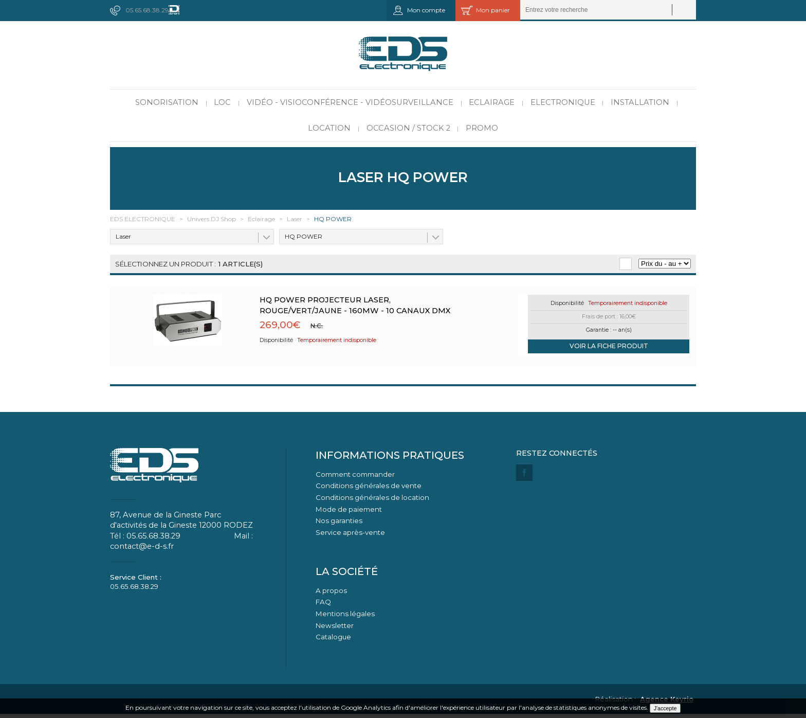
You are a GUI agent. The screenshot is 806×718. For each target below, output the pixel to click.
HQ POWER (303, 236)
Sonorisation (166, 102)
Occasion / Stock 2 (408, 128)
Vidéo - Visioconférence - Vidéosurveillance (350, 102)
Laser (123, 236)
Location (329, 128)
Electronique (562, 102)
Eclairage (492, 102)
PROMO (482, 128)
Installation (640, 102)
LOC (222, 102)
